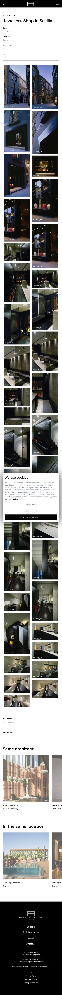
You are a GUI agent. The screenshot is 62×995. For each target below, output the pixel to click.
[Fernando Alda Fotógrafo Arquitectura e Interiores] (31, 915)
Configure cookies (31, 983)
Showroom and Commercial (13, 49)
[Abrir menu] (57, 4)
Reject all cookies (31, 511)
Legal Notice (31, 973)
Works (31, 927)
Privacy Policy (31, 976)
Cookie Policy (13, 499)
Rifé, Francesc (8, 722)
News (31, 938)
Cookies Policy (31, 979)
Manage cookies (31, 504)
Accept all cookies (31, 517)
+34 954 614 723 (35, 959)
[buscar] (4, 4)
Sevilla (5, 40)
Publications (31, 932)
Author (31, 943)
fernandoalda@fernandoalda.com (31, 962)
